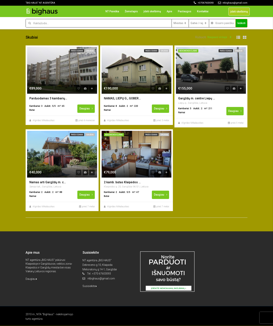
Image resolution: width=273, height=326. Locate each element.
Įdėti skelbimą (152, 11)
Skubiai (90, 51)
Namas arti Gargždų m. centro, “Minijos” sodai (48, 182)
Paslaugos (184, 11)
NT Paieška (112, 11)
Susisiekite (89, 286)
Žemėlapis (131, 11)
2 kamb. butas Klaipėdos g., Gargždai (123, 182)
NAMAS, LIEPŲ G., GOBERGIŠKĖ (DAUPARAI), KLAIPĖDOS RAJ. (123, 98)
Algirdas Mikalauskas (44, 120)
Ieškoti (241, 23)
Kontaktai (203, 11)
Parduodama (77, 51)
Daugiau (86, 108)
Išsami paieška (222, 23)
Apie (169, 11)
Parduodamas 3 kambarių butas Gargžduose (48, 98)
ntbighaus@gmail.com (101, 278)
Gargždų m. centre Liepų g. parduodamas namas (197, 98)
